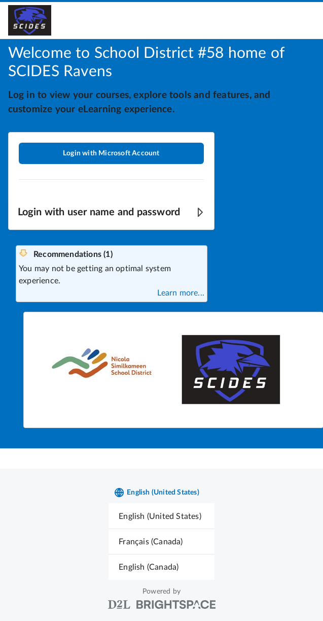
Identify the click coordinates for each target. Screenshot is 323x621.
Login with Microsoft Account (111, 153)
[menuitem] (161, 516)
